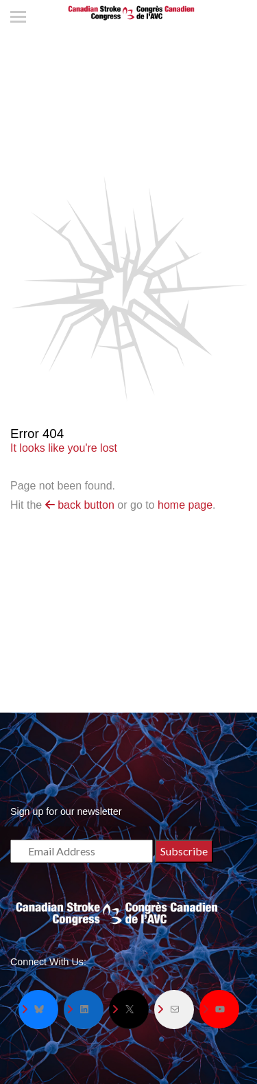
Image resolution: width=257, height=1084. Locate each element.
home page (185, 505)
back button (79, 505)
